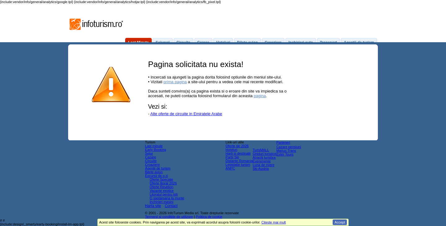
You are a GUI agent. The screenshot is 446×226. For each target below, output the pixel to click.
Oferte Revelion (161, 187)
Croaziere (152, 164)
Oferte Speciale (161, 179)
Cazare (150, 157)
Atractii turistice (264, 157)
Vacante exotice (161, 190)
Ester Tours (284, 154)
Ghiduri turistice (264, 154)
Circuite (150, 161)
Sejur (149, 153)
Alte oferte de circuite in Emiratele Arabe (186, 113)
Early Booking (155, 149)
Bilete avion (154, 172)
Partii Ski (232, 157)
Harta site (153, 206)
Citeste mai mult (273, 222)
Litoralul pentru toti (164, 194)
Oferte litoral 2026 (163, 183)
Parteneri (283, 142)
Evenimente (262, 161)
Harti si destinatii (238, 153)
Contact (171, 206)
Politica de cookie (209, 217)
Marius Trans (286, 150)
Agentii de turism (157, 168)
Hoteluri (231, 149)
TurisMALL (261, 150)
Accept (339, 222)
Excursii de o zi (156, 176)
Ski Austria (261, 168)
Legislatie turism (237, 164)
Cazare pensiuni (288, 147)
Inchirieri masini (161, 202)
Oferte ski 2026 (237, 146)
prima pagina (175, 81)
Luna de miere (263, 165)
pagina (260, 95)
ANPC (230, 168)
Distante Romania (238, 161)
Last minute (154, 146)
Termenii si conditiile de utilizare (169, 217)
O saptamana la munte (167, 198)
